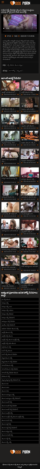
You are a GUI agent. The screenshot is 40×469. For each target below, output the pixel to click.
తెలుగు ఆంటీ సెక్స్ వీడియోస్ (10, 409)
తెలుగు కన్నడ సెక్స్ (7, 431)
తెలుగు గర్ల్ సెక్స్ (6, 439)
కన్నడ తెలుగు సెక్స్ (7, 358)
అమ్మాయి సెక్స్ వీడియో (8, 321)
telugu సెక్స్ (5, 303)
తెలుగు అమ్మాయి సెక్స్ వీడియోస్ (11, 398)
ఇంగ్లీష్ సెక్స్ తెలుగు (7, 336)
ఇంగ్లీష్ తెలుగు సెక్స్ (7, 332)
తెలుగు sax (5, 384)
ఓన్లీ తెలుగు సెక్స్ (6, 347)
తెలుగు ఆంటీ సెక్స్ (7, 402)
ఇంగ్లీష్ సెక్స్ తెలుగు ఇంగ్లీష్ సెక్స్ (11, 340)
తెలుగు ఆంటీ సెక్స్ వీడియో (9, 406)
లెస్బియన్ (20, 71)
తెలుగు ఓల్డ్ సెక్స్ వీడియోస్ (9, 428)
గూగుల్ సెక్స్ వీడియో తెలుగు (10, 373)
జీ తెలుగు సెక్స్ (6, 376)
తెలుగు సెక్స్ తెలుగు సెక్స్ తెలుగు (12, 464)
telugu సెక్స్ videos (7, 310)
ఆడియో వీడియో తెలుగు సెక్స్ (10, 328)
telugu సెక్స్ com (7, 306)
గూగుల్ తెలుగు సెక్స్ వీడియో (10, 369)
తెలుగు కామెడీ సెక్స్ (7, 435)
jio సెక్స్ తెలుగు (6, 299)
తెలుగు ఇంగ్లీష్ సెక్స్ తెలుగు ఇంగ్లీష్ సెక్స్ (13, 417)
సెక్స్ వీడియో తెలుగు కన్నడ (14, 65)
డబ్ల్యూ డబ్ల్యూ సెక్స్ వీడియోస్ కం (11, 380)
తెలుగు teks (5, 391)
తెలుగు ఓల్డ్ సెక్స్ (6, 424)
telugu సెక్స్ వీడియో (8, 314)
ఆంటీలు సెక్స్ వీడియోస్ (8, 325)
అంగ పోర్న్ (12, 70)
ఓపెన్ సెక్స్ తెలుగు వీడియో (9, 354)
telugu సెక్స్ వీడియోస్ (8, 317)
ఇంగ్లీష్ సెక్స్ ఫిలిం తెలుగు (9, 343)
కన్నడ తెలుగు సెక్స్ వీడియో (9, 362)
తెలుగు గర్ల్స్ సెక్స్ (7, 442)
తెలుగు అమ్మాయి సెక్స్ (8, 395)
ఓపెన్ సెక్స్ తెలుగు (7, 351)
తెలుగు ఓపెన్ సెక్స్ (7, 420)
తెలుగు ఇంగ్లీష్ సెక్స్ (7, 413)
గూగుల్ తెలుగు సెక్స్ (7, 365)
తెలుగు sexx (5, 387)
